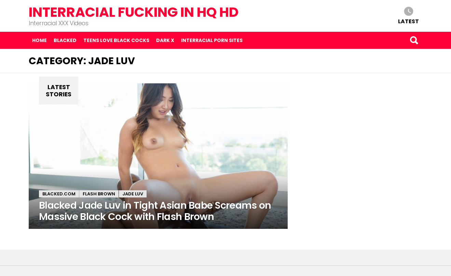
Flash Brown (99, 194)
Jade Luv (132, 194)
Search (414, 40)
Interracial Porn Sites (212, 40)
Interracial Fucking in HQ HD (133, 12)
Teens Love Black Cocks (116, 40)
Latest (408, 21)
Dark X (165, 40)
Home (39, 40)
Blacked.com (59, 194)
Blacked (65, 40)
